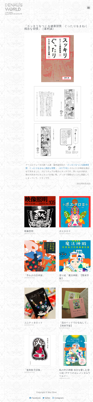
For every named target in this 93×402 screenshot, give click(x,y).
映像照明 (29, 231)
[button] (89, 8)
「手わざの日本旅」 (34, 275)
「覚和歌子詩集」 (33, 370)
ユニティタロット (33, 322)
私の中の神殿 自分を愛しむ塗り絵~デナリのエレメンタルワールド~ (74, 373)
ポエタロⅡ (65, 231)
